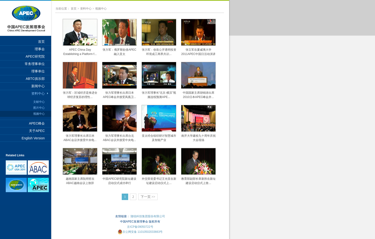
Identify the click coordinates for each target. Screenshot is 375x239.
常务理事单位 (35, 64)
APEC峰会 (37, 123)
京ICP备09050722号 (140, 226)
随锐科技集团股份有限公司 (148, 216)
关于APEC (37, 131)
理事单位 (38, 71)
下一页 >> (148, 197)
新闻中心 (38, 86)
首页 (41, 41)
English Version (33, 138)
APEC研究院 (35, 56)
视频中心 (39, 113)
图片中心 (39, 107)
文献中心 (39, 101)
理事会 (40, 49)
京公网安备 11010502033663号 (140, 231)
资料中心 (38, 93)
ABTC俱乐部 (35, 79)
